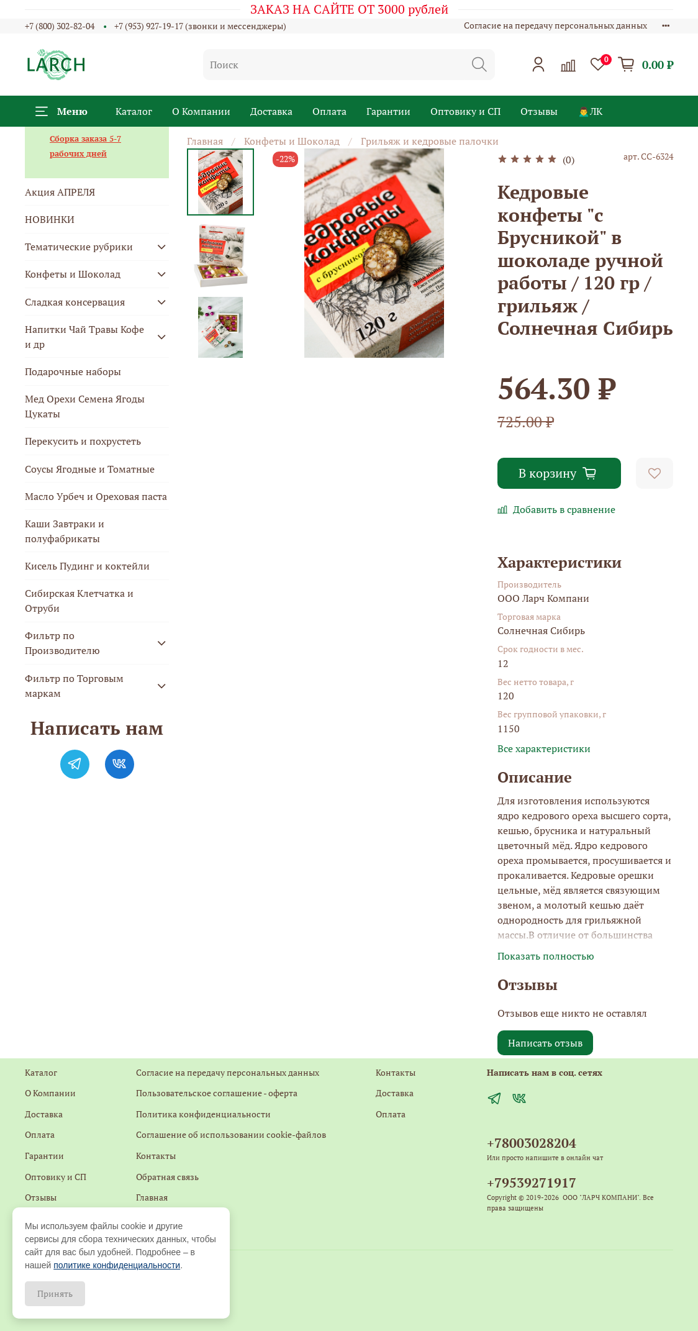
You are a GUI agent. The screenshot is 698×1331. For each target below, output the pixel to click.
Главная (205, 141)
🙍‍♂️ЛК (590, 111)
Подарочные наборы (73, 371)
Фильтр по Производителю (62, 643)
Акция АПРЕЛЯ (60, 192)
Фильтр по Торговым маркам (74, 685)
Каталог (134, 111)
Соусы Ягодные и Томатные (90, 469)
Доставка (271, 111)
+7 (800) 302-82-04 (59, 26)
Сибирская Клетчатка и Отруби (79, 600)
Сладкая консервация (75, 302)
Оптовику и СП (465, 111)
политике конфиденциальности (116, 1265)
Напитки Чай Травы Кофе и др (84, 336)
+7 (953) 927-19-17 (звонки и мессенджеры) (200, 26)
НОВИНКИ (50, 219)
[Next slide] (220, 342)
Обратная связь (167, 1177)
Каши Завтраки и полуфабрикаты (64, 531)
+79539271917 (531, 1182)
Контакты (156, 1155)
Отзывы (539, 111)
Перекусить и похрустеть (83, 441)
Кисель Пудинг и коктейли (87, 566)
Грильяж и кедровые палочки (430, 141)
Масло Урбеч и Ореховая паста (96, 496)
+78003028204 (531, 1143)
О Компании (201, 111)
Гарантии (388, 111)
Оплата (329, 111)
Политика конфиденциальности (203, 1114)
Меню (61, 111)
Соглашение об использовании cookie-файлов (231, 1134)
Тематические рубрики (79, 246)
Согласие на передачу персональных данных (555, 25)
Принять (55, 1293)
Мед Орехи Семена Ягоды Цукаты (85, 406)
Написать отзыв (545, 1043)
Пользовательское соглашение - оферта (216, 1093)
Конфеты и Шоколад (292, 141)
